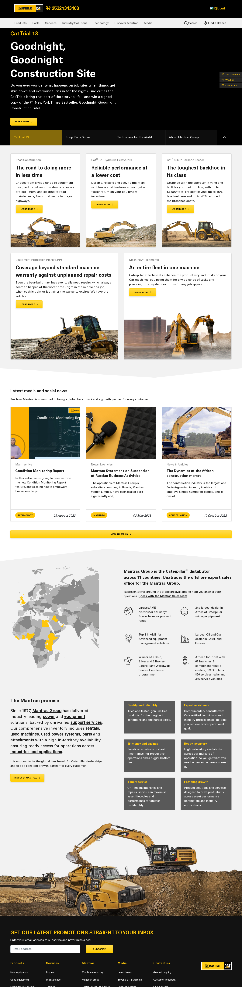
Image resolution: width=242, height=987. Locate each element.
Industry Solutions (74, 23)
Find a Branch (215, 23)
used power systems (60, 734)
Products (20, 23)
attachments (22, 740)
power (49, 716)
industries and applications (36, 751)
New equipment (19, 972)
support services (86, 722)
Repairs (50, 972)
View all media (121, 534)
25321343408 (62, 8)
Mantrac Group (46, 710)
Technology (101, 23)
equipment (74, 716)
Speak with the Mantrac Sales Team (163, 596)
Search (191, 23)
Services (51, 23)
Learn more (24, 121)
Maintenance (53, 979)
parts (87, 734)
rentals (92, 728)
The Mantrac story (92, 972)
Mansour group (90, 979)
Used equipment (19, 979)
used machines (24, 734)
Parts (36, 23)
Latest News (125, 972)
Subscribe (99, 949)
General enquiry (162, 972)
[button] (217, 8)
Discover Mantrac (126, 23)
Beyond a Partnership (130, 979)
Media (148, 23)
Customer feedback (164, 979)
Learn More (29, 209)
